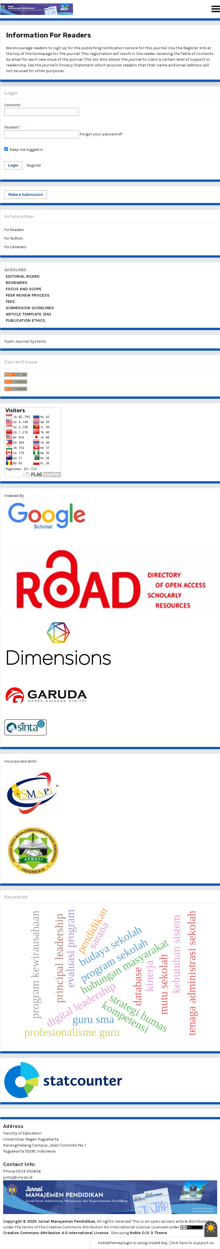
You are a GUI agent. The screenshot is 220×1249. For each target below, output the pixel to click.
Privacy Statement (76, 65)
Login (13, 165)
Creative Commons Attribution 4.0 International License (56, 1232)
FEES (10, 301)
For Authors (13, 238)
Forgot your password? (101, 134)
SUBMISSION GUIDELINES (29, 307)
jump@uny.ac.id (17, 1177)
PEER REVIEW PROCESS (27, 295)
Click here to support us (191, 1242)
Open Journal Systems (25, 341)
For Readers (14, 230)
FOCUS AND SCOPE (23, 289)
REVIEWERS (16, 282)
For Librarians (15, 247)
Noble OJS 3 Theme (148, 1232)
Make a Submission (25, 194)
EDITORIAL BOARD (22, 276)
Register (191, 48)
